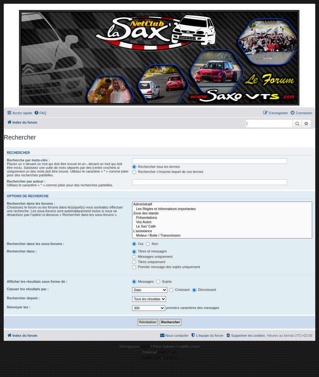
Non (152, 244)
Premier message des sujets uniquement (166, 267)
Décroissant (204, 289)
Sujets (164, 281)
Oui (137, 244)
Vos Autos (222, 222)
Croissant (179, 289)
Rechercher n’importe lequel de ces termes (167, 172)
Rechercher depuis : (23, 298)
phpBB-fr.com (167, 352)
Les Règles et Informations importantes (222, 209)
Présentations (222, 218)
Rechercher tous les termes (156, 167)
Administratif (222, 204)
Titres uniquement (148, 262)
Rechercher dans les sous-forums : (35, 244)
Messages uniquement (152, 256)
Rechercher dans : (22, 251)
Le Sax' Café (222, 226)
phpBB (145, 346)
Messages (143, 281)
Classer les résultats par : (28, 289)
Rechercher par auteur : (26, 181)
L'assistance (222, 231)
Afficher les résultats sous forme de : (37, 281)
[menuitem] (40, 113)
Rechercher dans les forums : (31, 203)
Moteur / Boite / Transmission (222, 235)
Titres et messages (149, 251)
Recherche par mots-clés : (28, 160)
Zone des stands (222, 213)
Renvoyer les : (18, 307)
